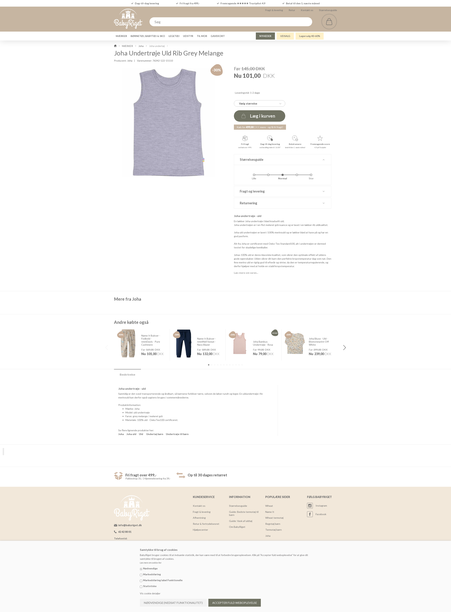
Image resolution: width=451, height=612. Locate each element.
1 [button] (208, 365)
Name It (269, 511)
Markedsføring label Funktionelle (163, 580)
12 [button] (242, 365)
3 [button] (215, 365)
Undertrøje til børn (177, 434)
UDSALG (285, 35)
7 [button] (227, 365)
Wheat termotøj (274, 517)
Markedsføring (152, 574)
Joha (129, 60)
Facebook (321, 514)
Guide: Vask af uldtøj (240, 520)
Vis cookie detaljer (150, 593)
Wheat (269, 505)
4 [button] (218, 365)
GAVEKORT (218, 35)
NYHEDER (265, 35)
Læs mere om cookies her (150, 562)
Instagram (321, 505)
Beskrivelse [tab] (127, 374)
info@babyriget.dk (130, 525)
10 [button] (236, 365)
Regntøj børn (272, 523)
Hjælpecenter (200, 529)
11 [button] (239, 365)
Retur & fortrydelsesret (206, 523)
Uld (141, 434)
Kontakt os (307, 10)
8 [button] (230, 365)
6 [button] (224, 365)
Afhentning (199, 517)
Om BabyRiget (237, 526)
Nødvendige (150, 568)
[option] (142, 344)
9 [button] (233, 365)
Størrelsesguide (328, 10)
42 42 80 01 (124, 531)
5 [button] (221, 365)
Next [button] (344, 347)
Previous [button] (106, 347)
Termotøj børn (273, 529)
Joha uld (131, 434)
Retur (292, 10)
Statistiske (149, 586)
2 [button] (211, 365)
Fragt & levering (274, 10)
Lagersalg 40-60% (309, 35)
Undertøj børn (154, 434)
